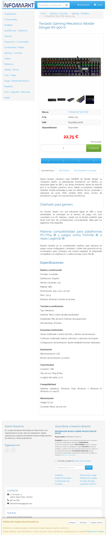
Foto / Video (10, 75)
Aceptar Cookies (96, 522)
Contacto (59, 475)
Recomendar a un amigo (85, 170)
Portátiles (8, 25)
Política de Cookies (95, 531)
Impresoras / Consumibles (16, 42)
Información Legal (88, 475)
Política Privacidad (63, 478)
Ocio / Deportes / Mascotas (17, 92)
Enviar (88, 467)
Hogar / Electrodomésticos (16, 81)
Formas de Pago (87, 481)
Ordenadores (10, 14)
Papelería (8, 86)
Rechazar (83, 522)
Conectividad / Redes (14, 47)
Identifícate (83, 5)
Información (64, 170)
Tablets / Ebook (11, 70)
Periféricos (9, 64)
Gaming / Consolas (13, 53)
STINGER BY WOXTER (78, 112)
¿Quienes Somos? (88, 484)
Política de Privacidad (68, 455)
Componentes (10, 19)
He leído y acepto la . (74, 461)
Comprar (93, 148)
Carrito (98, 5)
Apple (7, 97)
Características (47, 170)
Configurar (72, 522)
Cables (7, 58)
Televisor (8, 36)
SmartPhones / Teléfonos (15, 31)
